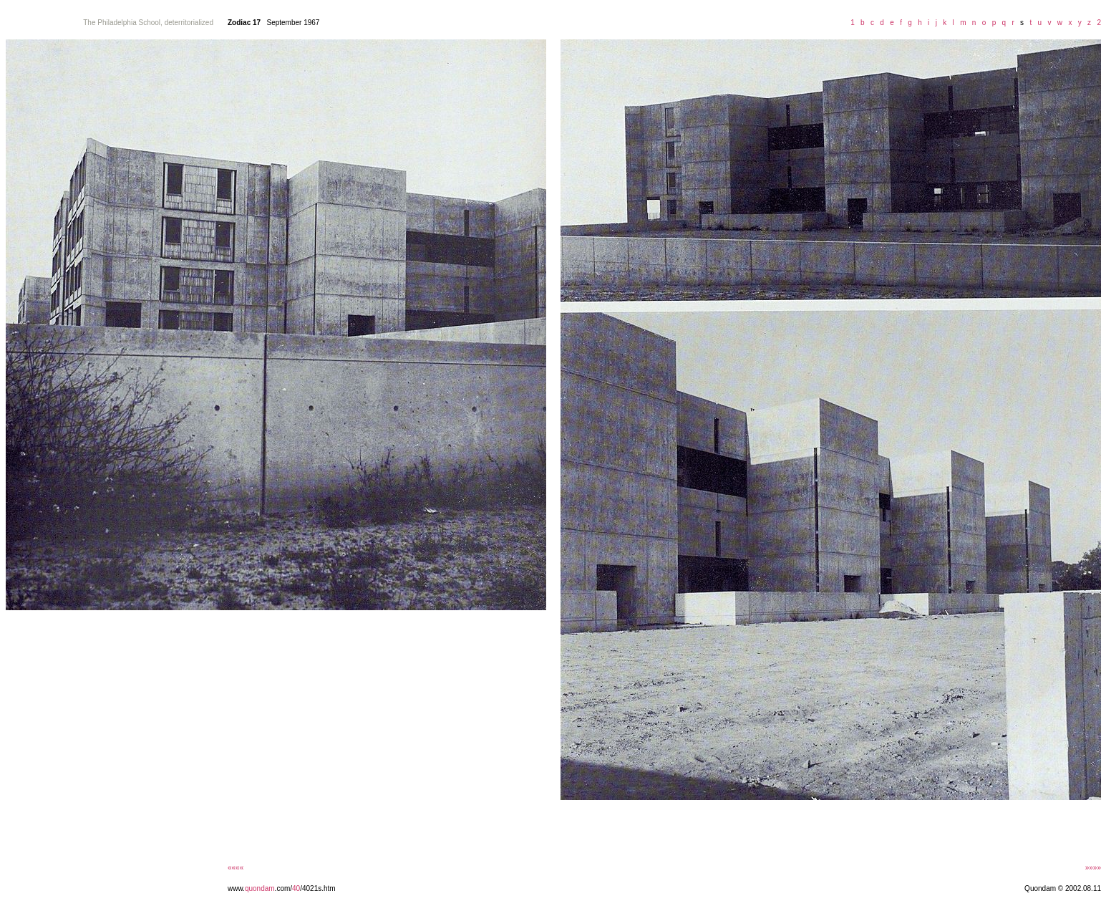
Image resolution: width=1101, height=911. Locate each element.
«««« (235, 868)
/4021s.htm (317, 888)
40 (296, 888)
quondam (260, 888)
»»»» (1093, 868)
